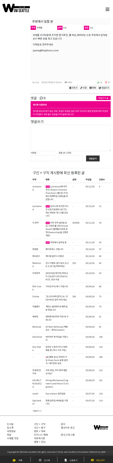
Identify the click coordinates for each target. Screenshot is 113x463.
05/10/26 (90, 249)
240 (101, 356)
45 (100, 242)
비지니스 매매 (41, 434)
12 (100, 206)
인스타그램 (68, 434)
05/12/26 (90, 186)
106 (101, 336)
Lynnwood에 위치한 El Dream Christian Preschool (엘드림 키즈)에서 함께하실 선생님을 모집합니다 (57, 193)
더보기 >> (37, 410)
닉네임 (33, 152)
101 (101, 380)
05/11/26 (90, 222)
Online (35, 296)
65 (100, 262)
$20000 (75, 222)
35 (100, 222)
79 (100, 306)
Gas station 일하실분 (55, 393)
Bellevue (36, 326)
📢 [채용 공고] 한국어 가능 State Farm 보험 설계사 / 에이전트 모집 (57, 360)
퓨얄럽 (35, 249)
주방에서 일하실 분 (56, 242)
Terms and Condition (67, 451)
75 (100, 296)
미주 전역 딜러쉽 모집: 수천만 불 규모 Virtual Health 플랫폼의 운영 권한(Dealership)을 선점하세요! (57, 229)
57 (100, 249)
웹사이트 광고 (68, 427)
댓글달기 (93, 158)
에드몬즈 (36, 256)
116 (101, 346)
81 (100, 326)
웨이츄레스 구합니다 (54, 249)
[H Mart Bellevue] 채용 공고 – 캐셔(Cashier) (57, 328)
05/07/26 (90, 393)
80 (100, 286)
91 (100, 316)
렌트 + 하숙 (39, 431)
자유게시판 (39, 438)
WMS (103, 451)
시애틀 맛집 (13, 438)
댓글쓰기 (103, 97)
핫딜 (9, 434)
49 (100, 256)
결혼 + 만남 (39, 441)
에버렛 (35, 316)
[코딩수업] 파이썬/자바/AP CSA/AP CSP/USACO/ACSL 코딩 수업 (57, 276)
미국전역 (36, 273)
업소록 (10, 427)
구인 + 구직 (41, 172)
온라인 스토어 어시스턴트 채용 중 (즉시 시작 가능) (57, 348)
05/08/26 (90, 336)
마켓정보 (11, 431)
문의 (63, 424)
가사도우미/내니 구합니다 (57, 286)
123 (101, 370)
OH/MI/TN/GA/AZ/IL (37, 383)
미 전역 (35, 222)
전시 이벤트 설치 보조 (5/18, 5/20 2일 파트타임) (57, 264)
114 (101, 400)
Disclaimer (83, 451)
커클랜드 (36, 306)
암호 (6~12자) (65, 152)
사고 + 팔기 (39, 427)
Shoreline (37, 336)
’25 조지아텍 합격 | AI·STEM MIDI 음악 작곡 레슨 (57, 298)
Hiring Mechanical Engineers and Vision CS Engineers (57, 383)
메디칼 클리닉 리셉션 (55, 256)
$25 (74, 262)
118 (101, 393)
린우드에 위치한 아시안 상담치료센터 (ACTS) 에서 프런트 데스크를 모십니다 (57, 210)
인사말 (10, 424)
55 (100, 273)
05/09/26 (90, 286)
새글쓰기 (104, 87)
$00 (74, 296)
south (35, 393)
